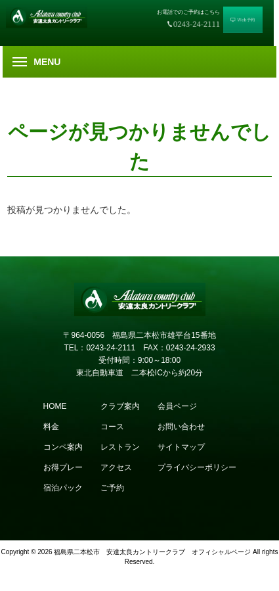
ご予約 (112, 487)
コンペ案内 (63, 447)
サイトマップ (181, 447)
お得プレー (63, 467)
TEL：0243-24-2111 (99, 347)
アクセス (116, 467)
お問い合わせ (181, 426)
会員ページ (177, 406)
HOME (55, 406)
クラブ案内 (120, 406)
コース (112, 426)
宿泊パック (63, 487)
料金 (51, 426)
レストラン (120, 447)
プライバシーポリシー (197, 467)
